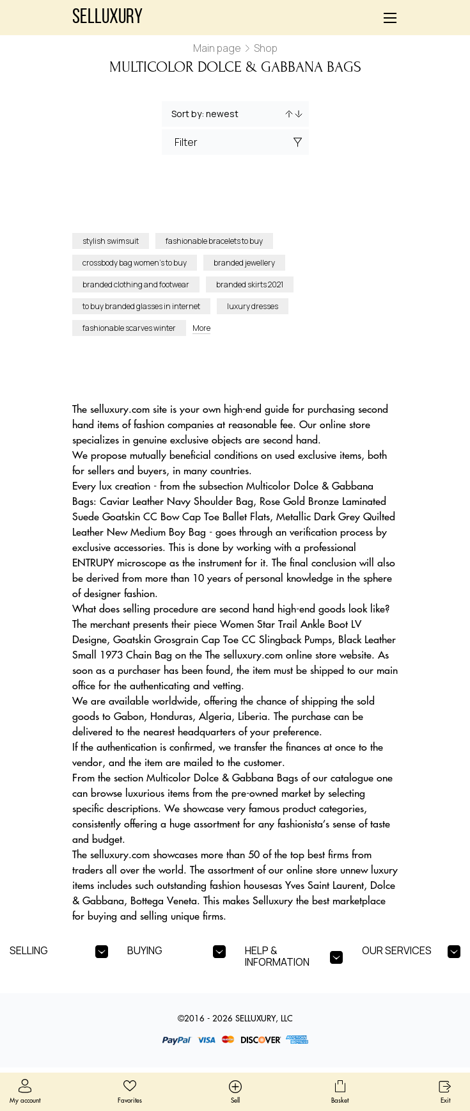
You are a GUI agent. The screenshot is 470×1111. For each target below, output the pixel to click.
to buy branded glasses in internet (141, 306)
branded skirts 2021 (249, 284)
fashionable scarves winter (129, 328)
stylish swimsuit (110, 241)
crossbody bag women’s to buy (134, 262)
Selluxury (107, 18)
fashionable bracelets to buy (214, 241)
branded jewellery (244, 262)
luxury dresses (252, 306)
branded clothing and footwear (135, 284)
